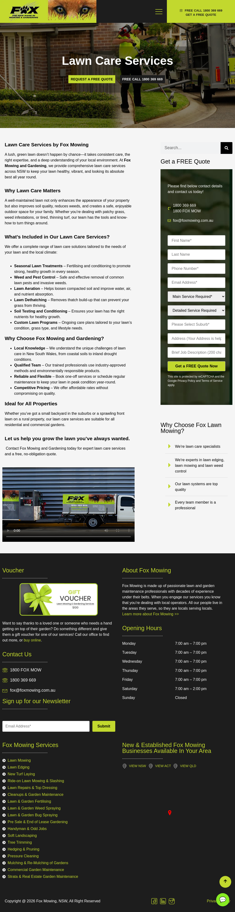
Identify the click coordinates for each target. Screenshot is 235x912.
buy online (32, 640)
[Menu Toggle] (158, 11)
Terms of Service (211, 380)
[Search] (226, 148)
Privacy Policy (186, 380)
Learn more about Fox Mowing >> (150, 614)
